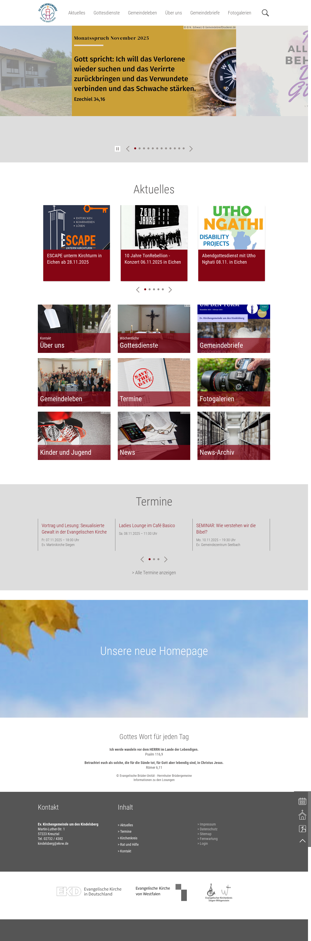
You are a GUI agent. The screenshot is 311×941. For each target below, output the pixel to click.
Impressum (208, 824)
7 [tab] (162, 148)
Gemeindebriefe (205, 13)
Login (204, 843)
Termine (125, 831)
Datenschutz (208, 829)
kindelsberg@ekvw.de (53, 843)
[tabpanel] (154, 71)
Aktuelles (76, 13)
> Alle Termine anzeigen (154, 572)
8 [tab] (166, 148)
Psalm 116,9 (154, 754)
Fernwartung (209, 839)
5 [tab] (153, 148)
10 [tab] (175, 148)
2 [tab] (140, 148)
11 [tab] (179, 148)
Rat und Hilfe (129, 844)
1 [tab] (135, 148)
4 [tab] (148, 148)
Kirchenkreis (128, 838)
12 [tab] (184, 148)
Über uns (173, 13)
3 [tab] (144, 148)
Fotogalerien (239, 13)
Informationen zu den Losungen (154, 780)
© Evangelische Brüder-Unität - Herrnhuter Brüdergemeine (154, 776)
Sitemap (205, 834)
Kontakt (125, 851)
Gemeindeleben (142, 13)
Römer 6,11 (154, 767)
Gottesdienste (107, 13)
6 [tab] (157, 148)
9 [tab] (170, 148)
